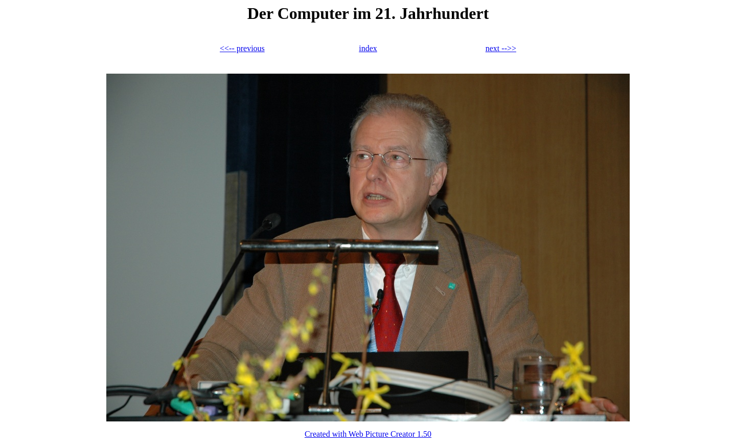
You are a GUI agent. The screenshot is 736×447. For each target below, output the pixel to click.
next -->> (501, 48)
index (368, 48)
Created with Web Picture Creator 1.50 (368, 434)
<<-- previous (242, 48)
